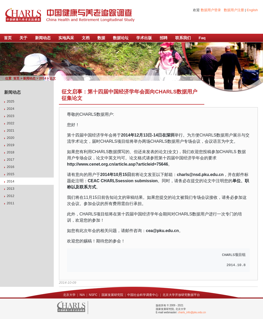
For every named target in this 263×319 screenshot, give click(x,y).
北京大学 (69, 295)
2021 (10, 130)
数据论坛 (121, 38)
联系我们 (183, 38)
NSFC (93, 295)
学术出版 (144, 38)
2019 (10, 145)
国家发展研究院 (112, 295)
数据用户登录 (211, 10)
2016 (10, 167)
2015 (10, 174)
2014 (42, 78)
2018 (10, 152)
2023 (10, 116)
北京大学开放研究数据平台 (181, 295)
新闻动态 (43, 38)
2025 (10, 101)
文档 (86, 38)
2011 (10, 203)
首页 (8, 38)
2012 (10, 196)
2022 (10, 123)
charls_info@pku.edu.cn (192, 312)
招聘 (163, 38)
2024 (10, 109)
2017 (10, 159)
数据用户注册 (234, 10)
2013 (10, 189)
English (252, 10)
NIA (82, 295)
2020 (10, 138)
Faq (202, 38)
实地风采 (66, 38)
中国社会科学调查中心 (142, 295)
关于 (23, 38)
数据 (101, 38)
